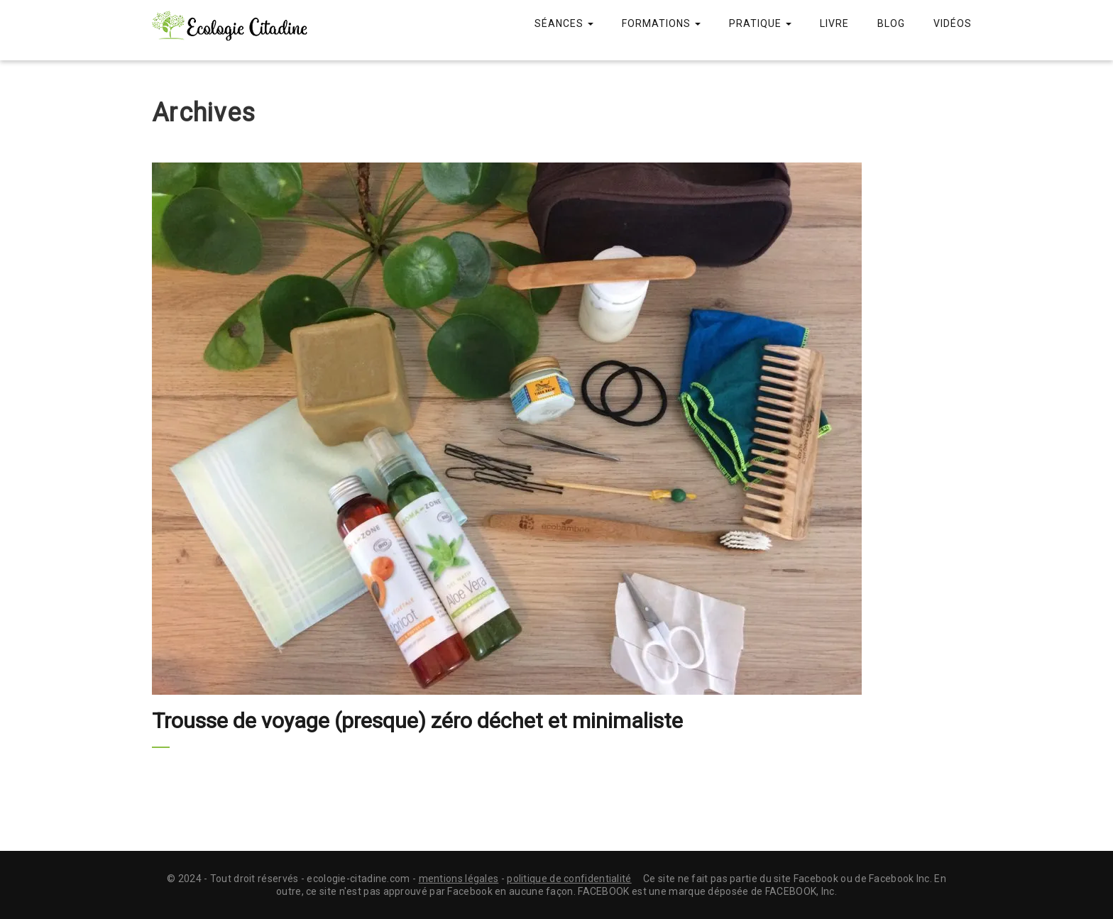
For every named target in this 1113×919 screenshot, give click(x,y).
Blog (891, 23)
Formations (661, 23)
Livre (834, 23)
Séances (563, 23)
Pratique (760, 23)
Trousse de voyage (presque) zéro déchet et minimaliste (417, 720)
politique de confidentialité (569, 878)
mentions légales (459, 878)
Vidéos (952, 23)
